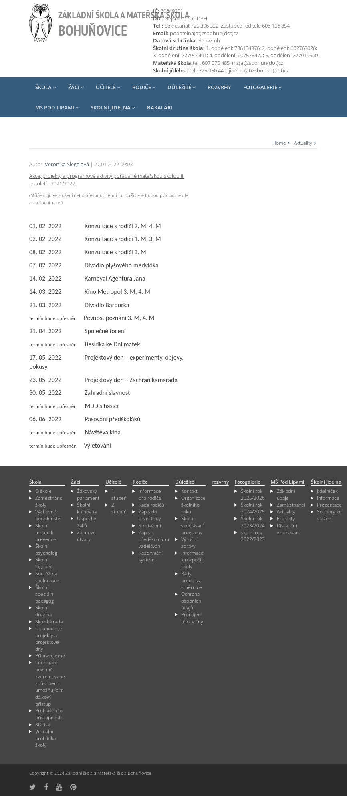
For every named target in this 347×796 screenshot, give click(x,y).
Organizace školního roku (193, 504)
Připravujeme (50, 655)
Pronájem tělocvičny (192, 618)
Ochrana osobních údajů (191, 601)
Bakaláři (159, 107)
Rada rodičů (151, 504)
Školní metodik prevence (45, 532)
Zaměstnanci (291, 504)
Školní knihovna (87, 508)
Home (279, 142)
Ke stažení (150, 525)
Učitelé (108, 87)
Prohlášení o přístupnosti (49, 714)
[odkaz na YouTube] (59, 787)
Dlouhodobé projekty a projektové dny (48, 638)
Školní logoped (44, 563)
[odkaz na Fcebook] (46, 787)
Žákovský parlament (88, 494)
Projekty (286, 518)
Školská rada (49, 621)
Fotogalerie (262, 87)
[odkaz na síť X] (32, 787)
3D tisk (42, 724)
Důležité (181, 87)
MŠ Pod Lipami (57, 107)
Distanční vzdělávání (288, 529)
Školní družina (43, 611)
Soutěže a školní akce (47, 577)
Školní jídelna (113, 107)
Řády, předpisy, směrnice (191, 580)
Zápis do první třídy (150, 515)
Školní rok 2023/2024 (253, 522)
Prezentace (329, 504)
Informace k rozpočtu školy (192, 559)
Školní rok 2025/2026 (253, 494)
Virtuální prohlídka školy (45, 738)
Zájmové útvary (86, 536)
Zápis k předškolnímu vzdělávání (154, 539)
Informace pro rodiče (150, 494)
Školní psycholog (46, 549)
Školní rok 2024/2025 (253, 508)
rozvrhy (219, 87)
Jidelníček (327, 491)
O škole (43, 491)
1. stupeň (119, 494)
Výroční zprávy (189, 542)
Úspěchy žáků (86, 522)
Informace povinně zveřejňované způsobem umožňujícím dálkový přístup (50, 683)
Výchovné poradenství (48, 515)
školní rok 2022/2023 (253, 536)
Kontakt (189, 491)
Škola (45, 87)
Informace (328, 497)
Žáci (76, 87)
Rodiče (143, 87)
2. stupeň (119, 508)
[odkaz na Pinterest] (73, 787)
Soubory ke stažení (329, 515)
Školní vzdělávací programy (192, 525)
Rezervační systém (151, 556)
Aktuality (303, 142)
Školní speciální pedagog (44, 594)
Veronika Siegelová (67, 164)
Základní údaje (286, 494)
